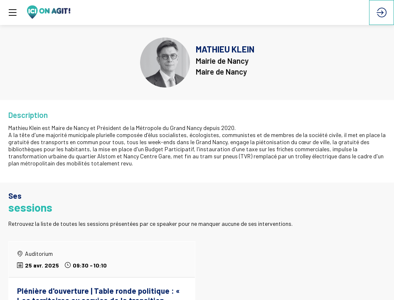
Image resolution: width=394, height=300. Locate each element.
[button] (12, 12)
